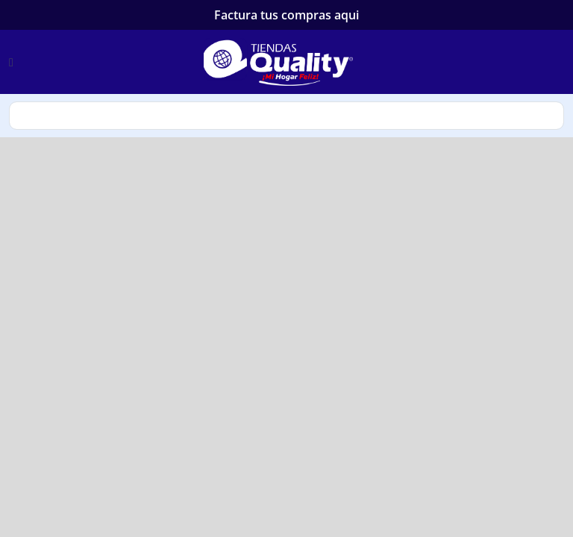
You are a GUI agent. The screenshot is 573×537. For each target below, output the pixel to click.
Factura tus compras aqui (286, 15)
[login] (562, 61)
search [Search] (286, 115)
